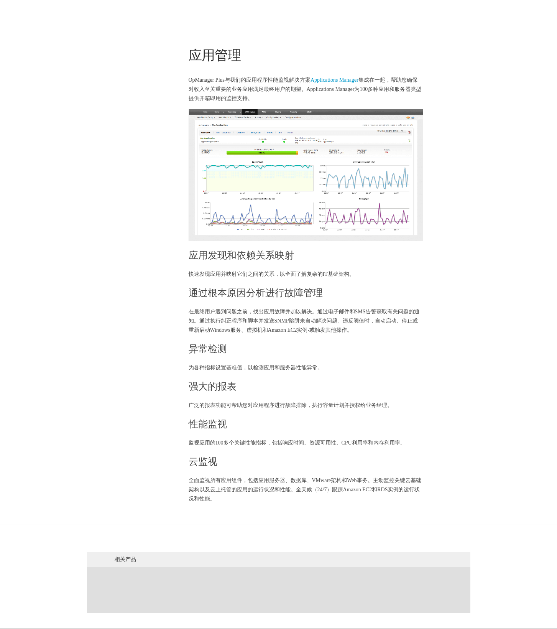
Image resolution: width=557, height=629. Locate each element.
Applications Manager (334, 80)
